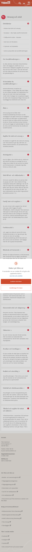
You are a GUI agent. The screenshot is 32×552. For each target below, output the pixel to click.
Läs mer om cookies (16, 276)
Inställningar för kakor (16, 288)
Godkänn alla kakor (16, 281)
